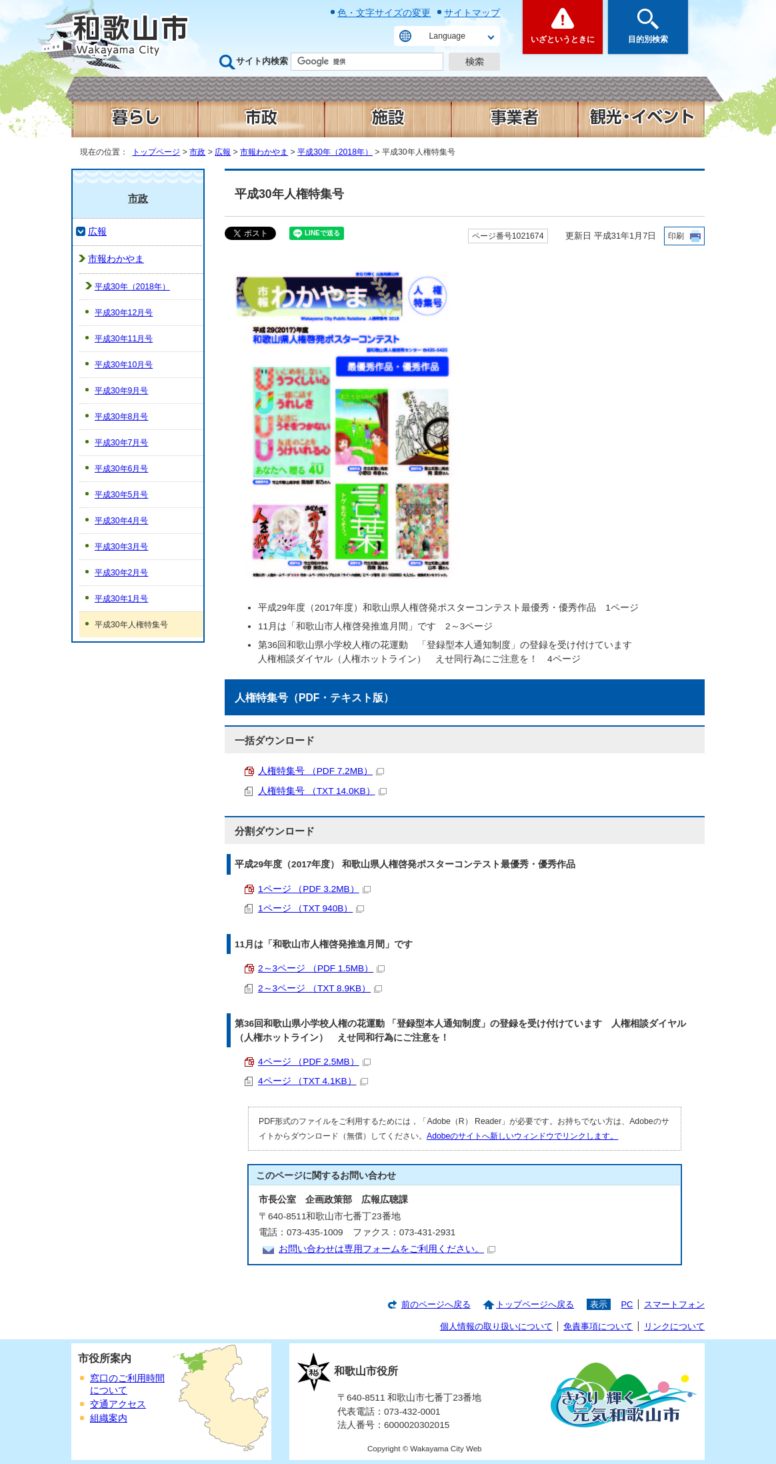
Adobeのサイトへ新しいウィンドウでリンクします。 (522, 1136)
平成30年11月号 (124, 338)
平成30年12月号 (124, 312)
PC (627, 1304)
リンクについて (674, 1326)
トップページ (156, 152)
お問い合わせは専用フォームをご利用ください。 (387, 1249)
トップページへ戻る (535, 1304)
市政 (197, 152)
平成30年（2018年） (335, 152)
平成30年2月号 (121, 572)
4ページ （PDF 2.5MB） (314, 1062)
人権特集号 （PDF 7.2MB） (321, 771)
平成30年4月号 (121, 520)
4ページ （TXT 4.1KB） (313, 1081)
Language (447, 36)
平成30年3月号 (121, 546)
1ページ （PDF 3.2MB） (314, 889)
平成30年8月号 (121, 416)
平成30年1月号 (121, 598)
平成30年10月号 (124, 364)
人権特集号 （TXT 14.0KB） (322, 791)
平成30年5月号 (121, 494)
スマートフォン (674, 1304)
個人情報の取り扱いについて (496, 1326)
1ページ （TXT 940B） (311, 908)
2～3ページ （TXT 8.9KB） (320, 988)
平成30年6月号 (121, 468)
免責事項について (598, 1326)
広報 (223, 152)
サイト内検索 (262, 61)
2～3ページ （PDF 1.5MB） (321, 968)
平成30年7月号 (121, 442)
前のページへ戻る (436, 1304)
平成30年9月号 (121, 390)
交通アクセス (118, 1404)
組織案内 (108, 1418)
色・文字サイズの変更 (384, 12)
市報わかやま (264, 152)
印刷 (676, 236)
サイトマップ (472, 12)
